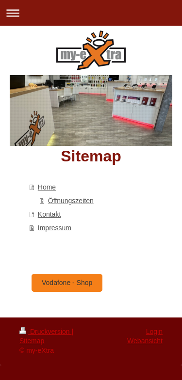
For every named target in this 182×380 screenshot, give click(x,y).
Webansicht (145, 341)
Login (154, 331)
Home (47, 187)
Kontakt (49, 214)
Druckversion (45, 331)
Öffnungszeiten (71, 201)
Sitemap (31, 341)
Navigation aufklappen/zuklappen (91, 12)
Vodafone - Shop (67, 282)
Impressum (54, 228)
